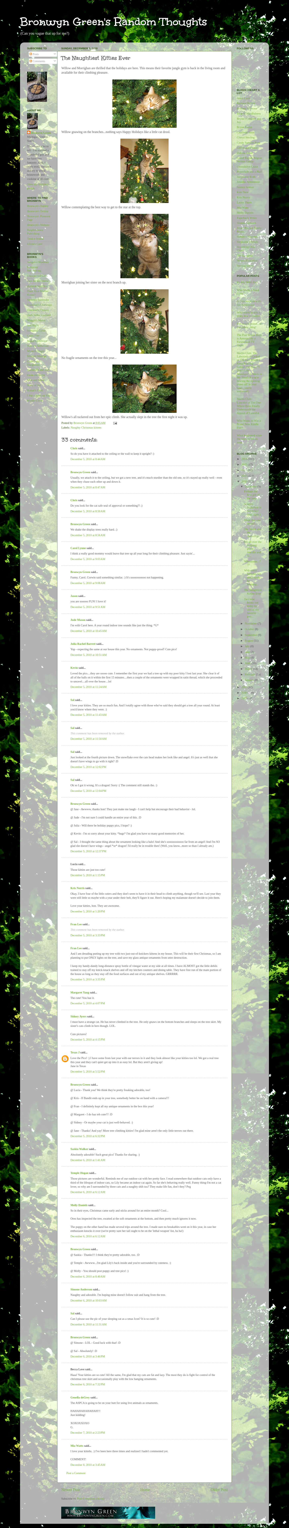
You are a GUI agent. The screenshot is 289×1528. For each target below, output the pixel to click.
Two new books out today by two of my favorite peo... (251, 608)
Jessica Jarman (245, 187)
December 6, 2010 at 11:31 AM (88, 1324)
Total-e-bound (35, 238)
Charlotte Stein (245, 132)
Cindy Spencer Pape (248, 142)
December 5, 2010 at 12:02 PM (88, 767)
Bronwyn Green (80, 472)
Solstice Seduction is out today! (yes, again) (252, 509)
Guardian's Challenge (39, 304)
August (249, 640)
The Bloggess (245, 255)
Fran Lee (76, 924)
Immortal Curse (36, 330)
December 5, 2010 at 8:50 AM (87, 511)
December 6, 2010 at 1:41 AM (87, 1160)
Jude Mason (77, 619)
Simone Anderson (81, 1289)
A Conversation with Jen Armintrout (249, 303)
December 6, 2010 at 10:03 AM (88, 1300)
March (249, 668)
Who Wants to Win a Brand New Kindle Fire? (249, 424)
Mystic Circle (35, 400)
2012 (244, 470)
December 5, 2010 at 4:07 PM (87, 1003)
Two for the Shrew (38, 280)
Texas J (74, 1052)
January (249, 680)
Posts (34, 54)
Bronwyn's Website (38, 225)
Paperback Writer (247, 217)
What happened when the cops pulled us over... (249, 439)
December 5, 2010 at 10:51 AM (88, 654)
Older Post (219, 1489)
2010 (244, 481)
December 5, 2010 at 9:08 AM (87, 583)
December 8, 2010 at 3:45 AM (87, 1464)
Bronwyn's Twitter (37, 211)
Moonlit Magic (36, 351)
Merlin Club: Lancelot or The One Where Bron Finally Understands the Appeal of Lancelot (249, 405)
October (250, 629)
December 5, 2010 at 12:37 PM (88, 851)
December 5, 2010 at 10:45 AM (88, 631)
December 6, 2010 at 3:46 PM (87, 1356)
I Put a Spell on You (38, 395)
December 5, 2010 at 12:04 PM (88, 790)
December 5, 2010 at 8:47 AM (87, 487)
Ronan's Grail (35, 390)
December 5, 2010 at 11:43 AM (88, 714)
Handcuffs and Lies (38, 369)
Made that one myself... (252, 521)
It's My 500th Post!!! (249, 282)
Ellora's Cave (35, 243)
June (248, 651)
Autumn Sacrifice (37, 286)
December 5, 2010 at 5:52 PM (87, 1071)
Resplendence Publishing (35, 231)
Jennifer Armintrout (248, 181)
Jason (73, 596)
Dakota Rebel (245, 153)
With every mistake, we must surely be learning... (252, 577)
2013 (244, 464)
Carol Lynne (78, 548)
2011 (244, 475)
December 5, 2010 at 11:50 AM (88, 738)
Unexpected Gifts (37, 275)
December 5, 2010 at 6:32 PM (87, 1136)
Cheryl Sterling (245, 137)
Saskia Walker (79, 1149)
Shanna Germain (246, 223)
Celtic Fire (33, 335)
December (251, 486)
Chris (73, 448)
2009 (244, 687)
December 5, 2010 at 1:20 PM (87, 911)
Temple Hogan (79, 1173)
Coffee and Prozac (247, 147)
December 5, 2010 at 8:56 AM (87, 535)
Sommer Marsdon (247, 236)
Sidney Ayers (78, 1016)
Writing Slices (245, 265)
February (250, 674)
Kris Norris (77, 888)
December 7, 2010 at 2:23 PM (87, 1432)
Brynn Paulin (244, 127)
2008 (244, 692)
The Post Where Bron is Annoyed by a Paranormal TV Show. (249, 340)
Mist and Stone (36, 380)
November (251, 623)
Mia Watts (76, 1445)
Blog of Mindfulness (249, 113)
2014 (244, 459)
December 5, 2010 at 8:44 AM (87, 459)
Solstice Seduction (38, 345)
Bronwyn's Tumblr (38, 206)
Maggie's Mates (36, 320)
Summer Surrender (38, 299)
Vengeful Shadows (38, 262)
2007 (244, 698)
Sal (72, 700)
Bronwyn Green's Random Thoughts (113, 21)
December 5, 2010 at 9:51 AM (87, 607)
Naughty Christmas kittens (86, 427)
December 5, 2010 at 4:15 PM (87, 1039)
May (248, 657)
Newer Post (70, 1489)
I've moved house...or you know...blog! (249, 325)
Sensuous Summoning (34, 269)
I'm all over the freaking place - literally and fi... (253, 548)
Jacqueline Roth (246, 176)
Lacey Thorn (244, 202)
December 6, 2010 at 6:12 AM (87, 1192)
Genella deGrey (80, 1397)
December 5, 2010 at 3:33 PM (87, 935)
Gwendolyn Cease (247, 166)
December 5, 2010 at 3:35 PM (87, 979)
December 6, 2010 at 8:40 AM (87, 1276)
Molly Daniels (79, 1205)
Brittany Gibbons (247, 108)
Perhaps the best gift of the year (251, 495)
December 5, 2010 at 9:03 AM (87, 559)
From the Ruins (36, 375)
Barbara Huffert (246, 103)
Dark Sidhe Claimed (39, 315)
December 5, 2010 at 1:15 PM (87, 875)
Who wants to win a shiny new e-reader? (248, 314)
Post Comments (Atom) (91, 1498)
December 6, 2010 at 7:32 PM (87, 1384)
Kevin (74, 667)
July (247, 646)
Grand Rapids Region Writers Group (249, 159)
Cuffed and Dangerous (33, 363)
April (248, 663)
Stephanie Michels (247, 241)
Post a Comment (75, 1473)
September (251, 635)
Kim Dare (242, 192)
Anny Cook (243, 98)
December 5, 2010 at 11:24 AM (88, 686)
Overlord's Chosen (38, 310)
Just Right (33, 325)
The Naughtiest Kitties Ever (253, 591)
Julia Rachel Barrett (83, 643)
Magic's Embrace (37, 340)
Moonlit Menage (36, 356)
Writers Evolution (247, 260)
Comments (37, 61)
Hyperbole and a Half (249, 171)
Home (145, 1489)
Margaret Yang (79, 992)
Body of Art (34, 385)
